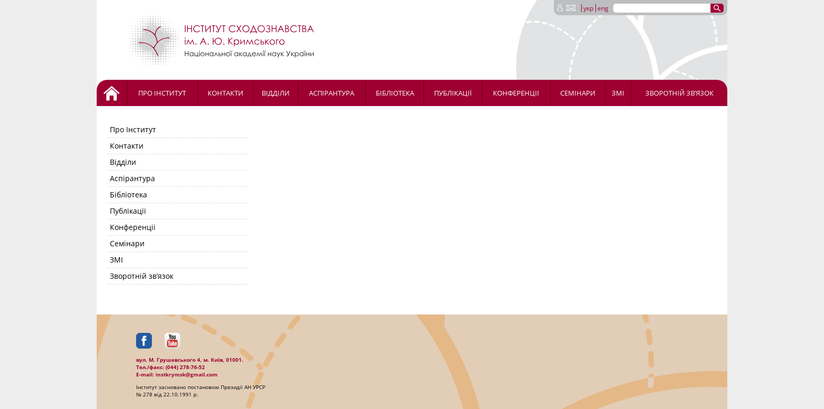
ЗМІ (618, 93)
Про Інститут (162, 93)
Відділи (276, 93)
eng (603, 8)
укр (588, 8)
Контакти (225, 93)
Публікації (453, 93)
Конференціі (516, 93)
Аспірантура (331, 93)
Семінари (577, 93)
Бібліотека (395, 93)
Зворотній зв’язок (679, 93)
